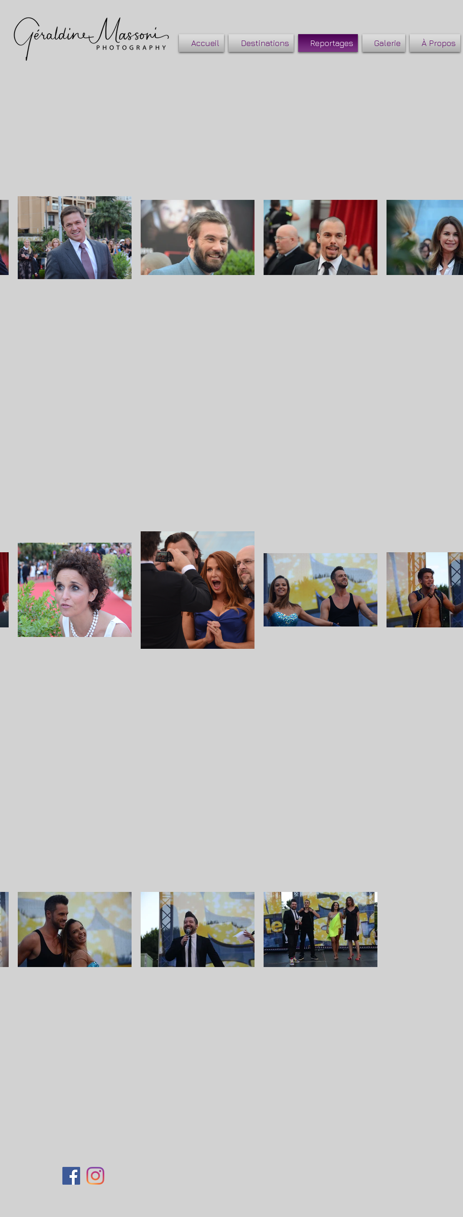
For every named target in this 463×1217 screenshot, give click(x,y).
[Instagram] (95, 1176)
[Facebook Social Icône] (71, 1176)
